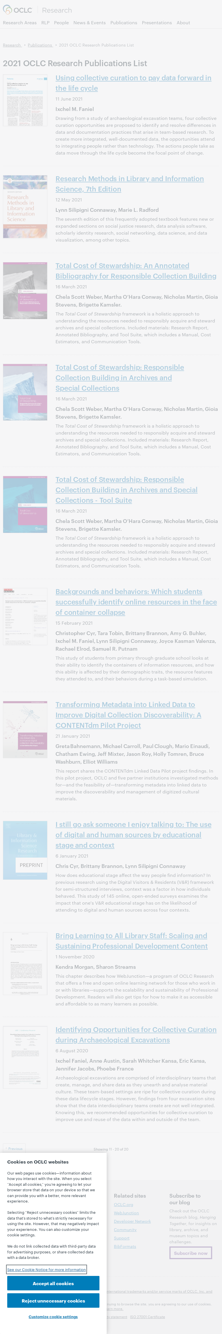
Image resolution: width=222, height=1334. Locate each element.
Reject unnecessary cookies (53, 1300)
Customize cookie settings (53, 1316)
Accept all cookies (53, 1283)
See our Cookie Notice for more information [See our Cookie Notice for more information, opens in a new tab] (46, 1269)
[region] (53, 1243)
